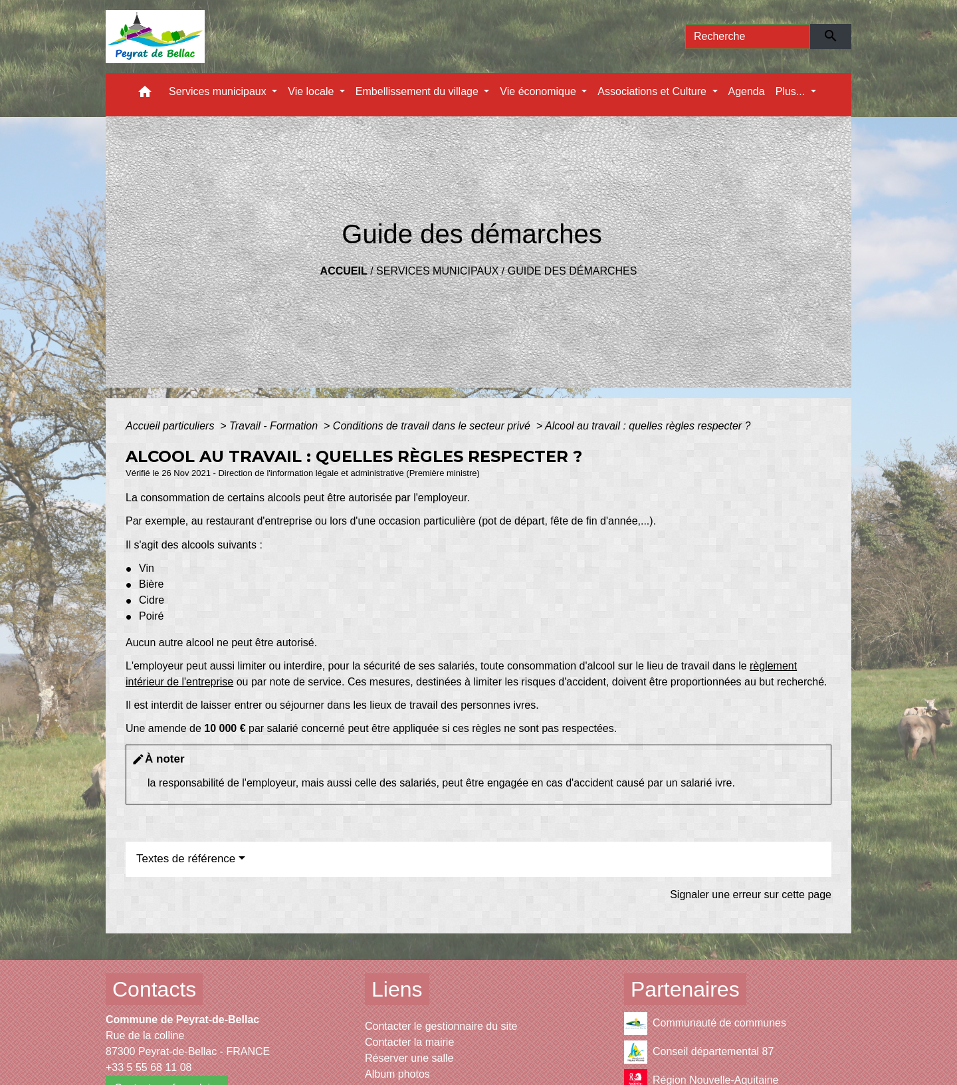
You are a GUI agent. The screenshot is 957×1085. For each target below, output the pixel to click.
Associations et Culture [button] (653, 91)
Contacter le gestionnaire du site (441, 1026)
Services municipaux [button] (219, 91)
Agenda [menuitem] (746, 91)
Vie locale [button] (312, 91)
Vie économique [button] (539, 91)
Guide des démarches (572, 271)
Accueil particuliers (171, 425)
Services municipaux (437, 271)
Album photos (397, 1074)
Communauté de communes (705, 1023)
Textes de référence (185, 858)
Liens (397, 989)
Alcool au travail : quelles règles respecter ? (648, 425)
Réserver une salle (409, 1058)
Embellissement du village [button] (418, 91)
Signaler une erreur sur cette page (750, 894)
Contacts (154, 989)
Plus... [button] (792, 91)
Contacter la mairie (409, 1042)
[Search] (747, 36)
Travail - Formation (275, 425)
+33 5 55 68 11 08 (148, 1067)
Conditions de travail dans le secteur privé (433, 425)
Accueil (344, 271)
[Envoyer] (831, 36)
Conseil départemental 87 (699, 1052)
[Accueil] (155, 36)
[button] (144, 94)
